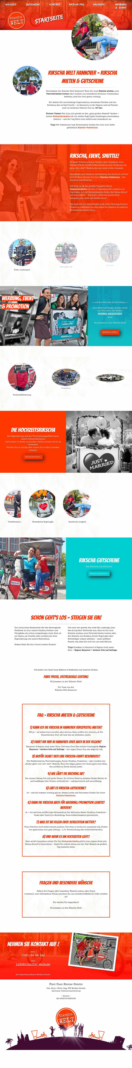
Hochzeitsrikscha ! (26, 457)
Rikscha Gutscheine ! (106, 574)
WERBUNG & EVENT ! (115, 334)
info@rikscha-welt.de (33, 971)
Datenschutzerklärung (71, 991)
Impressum (56, 991)
